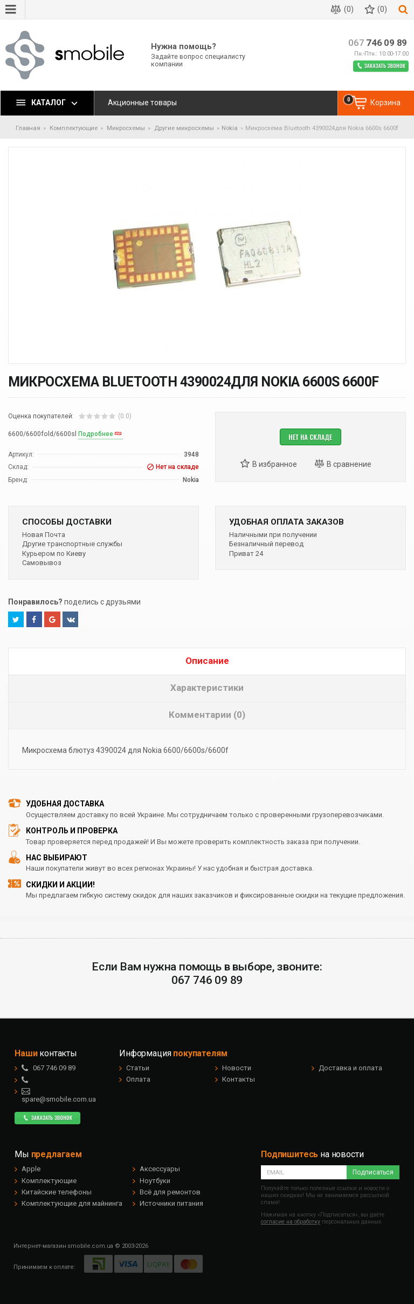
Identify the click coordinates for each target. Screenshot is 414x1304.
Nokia (230, 128)
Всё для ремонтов (170, 1192)
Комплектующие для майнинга (72, 1203)
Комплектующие (49, 1181)
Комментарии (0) (207, 714)
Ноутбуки (155, 1181)
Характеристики (207, 687)
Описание (207, 660)
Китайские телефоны (57, 1192)
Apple (31, 1169)
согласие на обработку (290, 1221)
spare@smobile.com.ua (59, 1095)
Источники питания (171, 1203)
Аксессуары (160, 1169)
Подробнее (95, 434)
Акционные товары (142, 102)
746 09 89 (377, 42)
